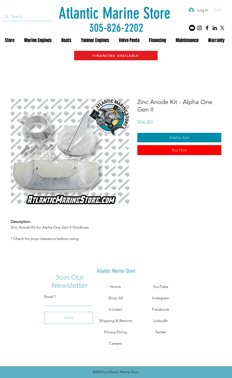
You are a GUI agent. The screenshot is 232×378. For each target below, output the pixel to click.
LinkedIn (160, 320)
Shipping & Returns (115, 320)
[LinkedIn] (215, 28)
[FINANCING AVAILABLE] (116, 55)
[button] (220, 10)
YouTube (160, 286)
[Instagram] (199, 28)
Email (49, 297)
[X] (222, 28)
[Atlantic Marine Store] (114, 13)
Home (115, 286)
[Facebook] (207, 28)
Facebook (160, 309)
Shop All (115, 298)
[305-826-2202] (116, 28)
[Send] (68, 318)
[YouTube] (192, 28)
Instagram (160, 298)
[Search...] (27, 16)
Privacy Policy (115, 332)
